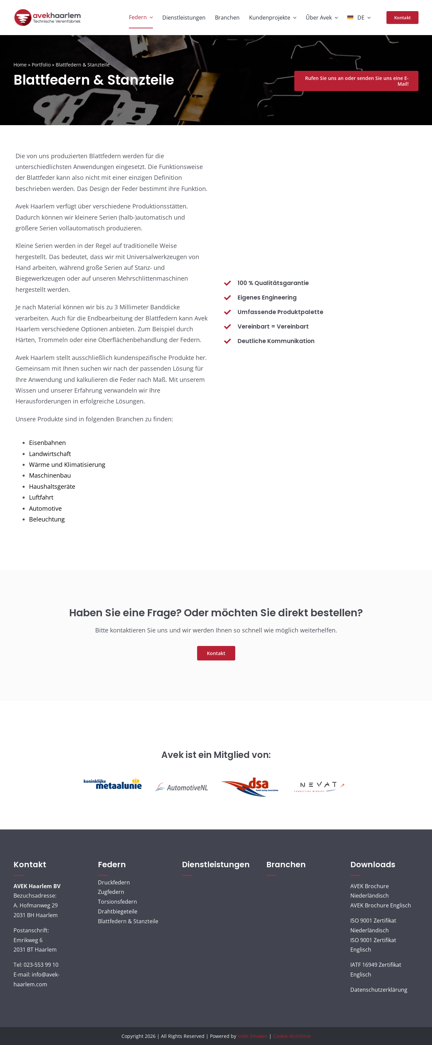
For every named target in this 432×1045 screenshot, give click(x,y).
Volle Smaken (253, 1036)
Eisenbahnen (47, 443)
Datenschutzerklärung (378, 989)
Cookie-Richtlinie (292, 1036)
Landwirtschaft (50, 454)
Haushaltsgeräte (52, 486)
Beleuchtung (47, 519)
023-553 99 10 (41, 964)
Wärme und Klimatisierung (67, 464)
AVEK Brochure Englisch (380, 905)
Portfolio (41, 64)
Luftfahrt (41, 497)
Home (20, 64)
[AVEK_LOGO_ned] (48, 11)
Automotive (45, 508)
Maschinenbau (50, 475)
